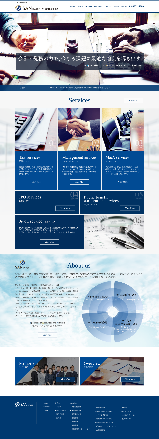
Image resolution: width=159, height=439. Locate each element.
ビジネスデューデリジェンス (106, 426)
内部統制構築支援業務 (104, 411)
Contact (107, 6)
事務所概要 (60, 414)
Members (98, 6)
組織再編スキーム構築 (104, 419)
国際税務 (75, 421)
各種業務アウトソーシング (81, 429)
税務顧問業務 (76, 407)
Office (80, 6)
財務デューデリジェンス (104, 422)
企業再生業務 (100, 408)
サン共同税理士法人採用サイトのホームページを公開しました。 (86, 88)
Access (116, 6)
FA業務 (124, 408)
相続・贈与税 (76, 410)
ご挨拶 (58, 407)
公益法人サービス (128, 415)
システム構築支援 (102, 415)
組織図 (58, 418)
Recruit (124, 6)
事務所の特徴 (61, 410)
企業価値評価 (100, 430)
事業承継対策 (76, 414)
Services (88, 6)
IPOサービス (126, 411)
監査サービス (127, 419)
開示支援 (75, 425)
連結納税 (75, 418)
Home (72, 6)
